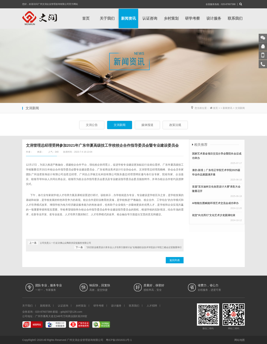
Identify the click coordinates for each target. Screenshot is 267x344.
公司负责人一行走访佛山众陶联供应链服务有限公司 (65, 243)
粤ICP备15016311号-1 (119, 339)
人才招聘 (152, 306)
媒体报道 (147, 124)
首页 (86, 18)
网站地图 (239, 339)
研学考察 (192, 18)
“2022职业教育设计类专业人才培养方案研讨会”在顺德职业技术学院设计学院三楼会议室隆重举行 (134, 247)
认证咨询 (149, 18)
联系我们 (235, 18)
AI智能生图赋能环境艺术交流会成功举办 (215, 203)
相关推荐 (200, 145)
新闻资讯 (128, 18)
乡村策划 (171, 18)
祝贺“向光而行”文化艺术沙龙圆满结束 (213, 215)
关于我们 (107, 18)
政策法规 (175, 124)
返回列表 (174, 260)
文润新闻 (240, 108)
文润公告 (92, 124)
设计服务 (213, 18)
